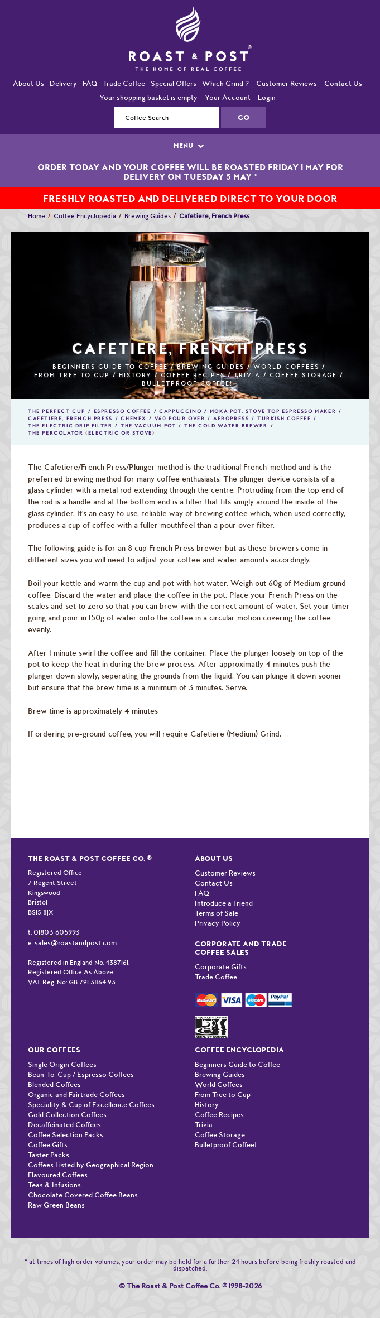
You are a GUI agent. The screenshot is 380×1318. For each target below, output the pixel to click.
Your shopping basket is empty (148, 97)
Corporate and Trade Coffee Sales (241, 948)
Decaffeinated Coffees (64, 1124)
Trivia (247, 375)
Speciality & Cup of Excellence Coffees (91, 1104)
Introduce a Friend (224, 903)
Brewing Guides (147, 216)
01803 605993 (56, 932)
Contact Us (343, 83)
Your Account (228, 97)
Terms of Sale (216, 913)
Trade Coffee (124, 83)
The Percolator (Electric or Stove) (91, 433)
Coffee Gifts (48, 1145)
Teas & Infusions (54, 1185)
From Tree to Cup (72, 375)
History (135, 375)
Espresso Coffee (122, 411)
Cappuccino (180, 411)
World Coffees (286, 367)
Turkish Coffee (284, 418)
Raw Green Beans (56, 1205)
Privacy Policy (217, 923)
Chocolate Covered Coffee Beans (83, 1195)
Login (267, 97)
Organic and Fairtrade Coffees (76, 1094)
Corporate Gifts (221, 967)
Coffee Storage (303, 375)
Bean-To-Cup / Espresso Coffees (81, 1074)
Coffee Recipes (193, 375)
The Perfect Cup (56, 411)
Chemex (133, 418)
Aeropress (231, 418)
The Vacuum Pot (148, 426)
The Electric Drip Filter (70, 426)
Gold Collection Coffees (67, 1114)
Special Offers (173, 83)
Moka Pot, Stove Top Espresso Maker (273, 411)
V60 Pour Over (180, 418)
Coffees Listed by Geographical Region (90, 1165)
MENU (190, 146)
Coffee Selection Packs (65, 1135)
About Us (28, 83)
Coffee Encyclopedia (85, 216)
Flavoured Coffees (58, 1175)
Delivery (63, 83)
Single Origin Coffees (62, 1064)
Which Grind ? (225, 83)
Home (36, 216)
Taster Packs (48, 1155)
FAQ (90, 83)
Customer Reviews (286, 83)
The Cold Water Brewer (226, 426)
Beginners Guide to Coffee (110, 367)
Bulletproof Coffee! (187, 383)
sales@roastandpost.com (76, 943)
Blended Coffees (54, 1084)
